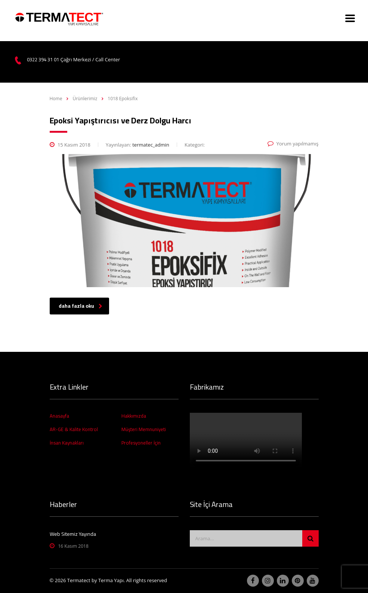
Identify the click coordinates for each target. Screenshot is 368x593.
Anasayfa (59, 416)
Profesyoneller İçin (141, 443)
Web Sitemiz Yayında (73, 534)
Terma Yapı (111, 580)
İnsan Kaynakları (67, 443)
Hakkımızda (133, 416)
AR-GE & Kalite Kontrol (74, 429)
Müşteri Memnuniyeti (143, 429)
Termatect (78, 580)
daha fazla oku (80, 306)
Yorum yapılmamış (293, 143)
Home (56, 98)
